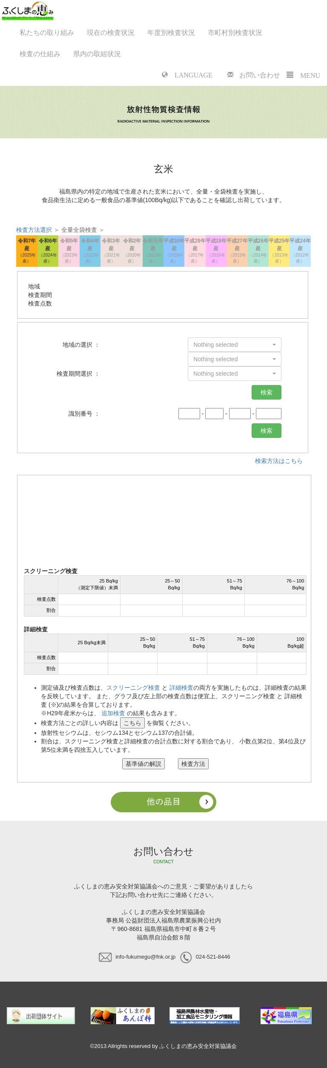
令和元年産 (153, 251)
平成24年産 (300, 251)
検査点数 (40, 303)
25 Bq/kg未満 (91, 642)
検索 (266, 392)
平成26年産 (258, 251)
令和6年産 (47, 251)
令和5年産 (68, 251)
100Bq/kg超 (295, 642)
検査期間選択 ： (78, 373)
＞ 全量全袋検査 (57, 229)
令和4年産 (90, 251)
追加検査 (113, 713)
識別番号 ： (84, 413)
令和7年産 (26, 251)
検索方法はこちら (279, 460)
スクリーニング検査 (133, 687)
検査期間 (40, 294)
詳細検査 (181, 687)
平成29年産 (194, 251)
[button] (234, 344)
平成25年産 (279, 251)
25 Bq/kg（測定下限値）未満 (97, 584)
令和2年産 (131, 251)
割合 (51, 610)
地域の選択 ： (81, 344)
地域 (34, 286)
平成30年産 (174, 251)
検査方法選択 (34, 229)
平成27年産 (237, 251)
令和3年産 (110, 251)
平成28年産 (216, 251)
